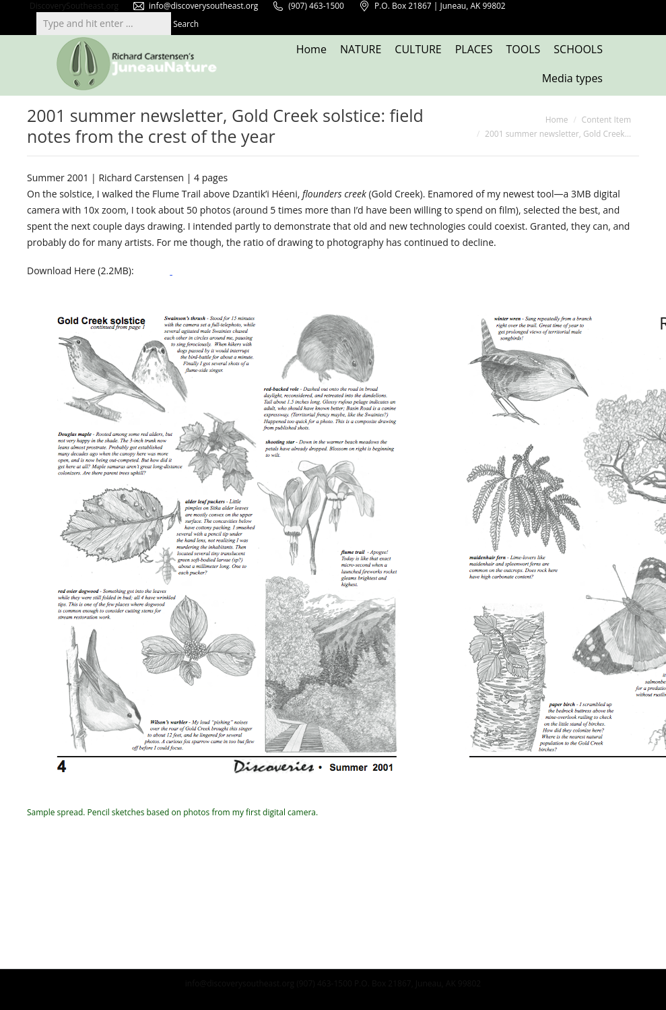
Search (186, 24)
